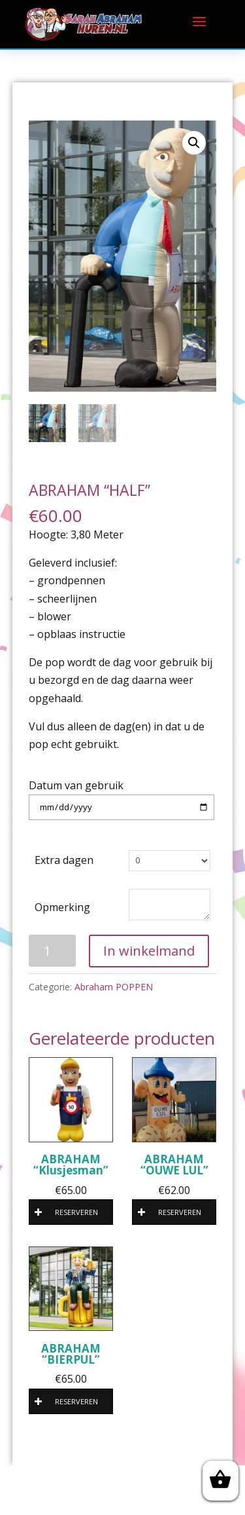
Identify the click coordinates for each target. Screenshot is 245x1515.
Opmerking (62, 907)
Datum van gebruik (76, 785)
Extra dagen (64, 860)
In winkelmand (149, 951)
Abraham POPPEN (113, 987)
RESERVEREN (66, 1212)
